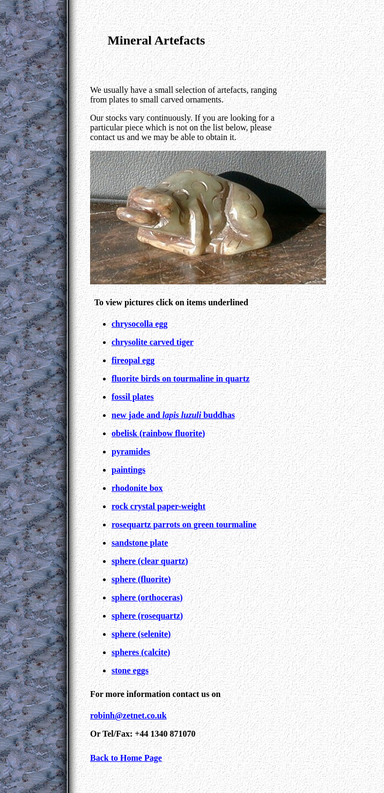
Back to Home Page (126, 757)
